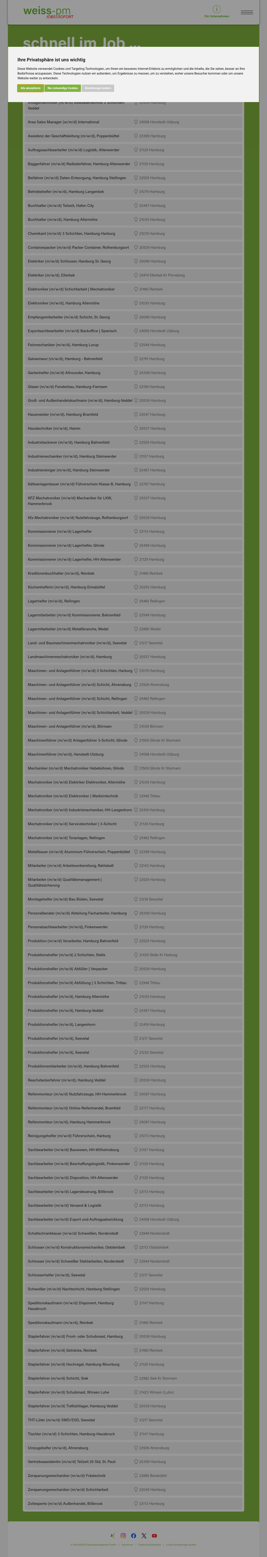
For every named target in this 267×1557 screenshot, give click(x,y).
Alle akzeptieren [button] (31, 88)
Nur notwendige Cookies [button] (63, 88)
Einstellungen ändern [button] (98, 88)
